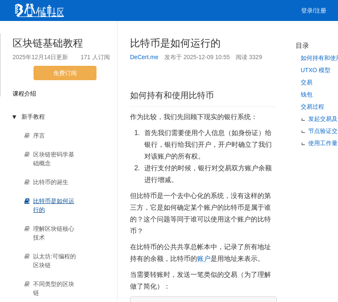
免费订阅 (65, 73)
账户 (204, 258)
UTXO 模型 (315, 70)
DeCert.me (144, 57)
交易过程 (312, 106)
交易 (306, 82)
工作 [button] (158, 31)
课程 (101, 31)
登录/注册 (313, 10)
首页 (28, 31)
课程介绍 (24, 93)
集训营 (128, 31)
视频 (77, 31)
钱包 (306, 94)
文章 (52, 31)
